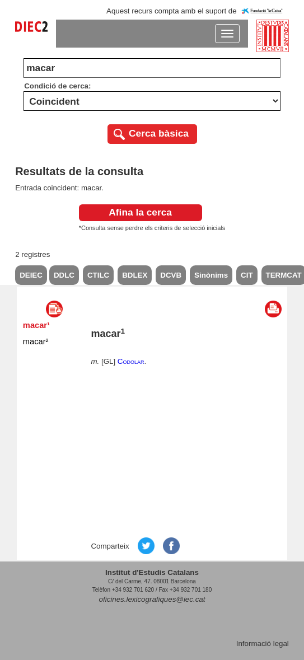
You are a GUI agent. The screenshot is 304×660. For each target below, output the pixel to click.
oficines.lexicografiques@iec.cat (152, 599)
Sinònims (211, 275)
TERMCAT (284, 275)
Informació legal (262, 643)
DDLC (64, 275)
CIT (246, 275)
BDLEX (134, 275)
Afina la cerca (140, 212)
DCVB (170, 275)
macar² (36, 341)
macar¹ (36, 325)
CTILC (98, 275)
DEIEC (31, 275)
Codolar (131, 361)
